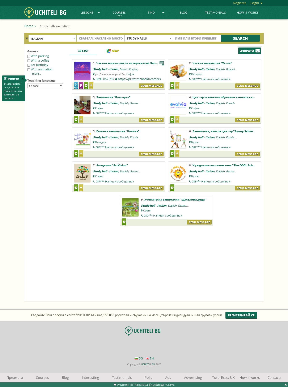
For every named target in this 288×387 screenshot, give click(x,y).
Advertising (193, 377)
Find (156, 13)
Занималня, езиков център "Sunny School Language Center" (236, 131)
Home (28, 26)
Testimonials (215, 13)
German (135, 103)
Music (123, 69)
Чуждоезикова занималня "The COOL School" (225, 165)
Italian (113, 69)
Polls (148, 377)
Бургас (195, 142)
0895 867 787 (105, 79)
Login (256, 3)
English (220, 69)
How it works (248, 13)
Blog (183, 13)
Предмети (15, 377)
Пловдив (196, 74)
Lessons (90, 13)
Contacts (274, 377)
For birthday (37, 65)
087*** (211, 147)
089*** (163, 215)
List (83, 51)
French (230, 103)
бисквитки (156, 385)
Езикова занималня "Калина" (118, 131)
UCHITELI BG (148, 364)
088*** (211, 79)
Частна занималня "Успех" (212, 63)
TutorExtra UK (223, 377)
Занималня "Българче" (113, 97)
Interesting (90, 377)
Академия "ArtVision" (112, 165)
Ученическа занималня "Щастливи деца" (175, 199)
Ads (168, 377)
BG (139, 358)
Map (113, 51)
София (130, 74)
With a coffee (38, 60)
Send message (151, 86)
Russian (134, 137)
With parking (38, 56)
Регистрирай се (241, 315)
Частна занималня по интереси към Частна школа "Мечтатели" (143, 63)
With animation (39, 69)
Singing (132, 69)
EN (150, 358)
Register (239, 3)
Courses (119, 14)
